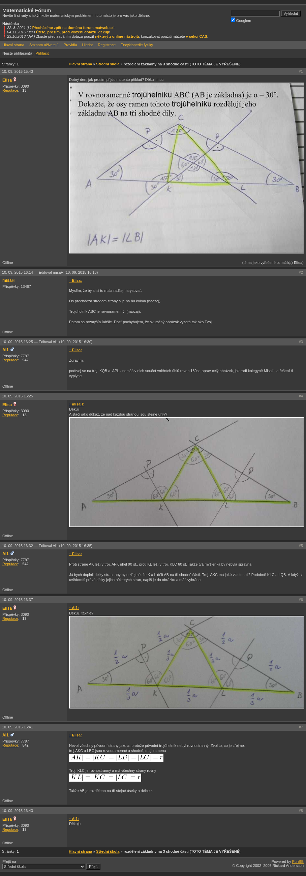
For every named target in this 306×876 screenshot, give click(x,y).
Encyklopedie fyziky (137, 45)
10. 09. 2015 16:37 (17, 600)
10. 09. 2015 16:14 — (50, 272)
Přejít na (51, 864)
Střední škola (107, 64)
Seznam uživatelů (44, 45)
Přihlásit (42, 53)
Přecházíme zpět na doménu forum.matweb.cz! (73, 28)
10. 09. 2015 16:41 (17, 727)
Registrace (107, 45)
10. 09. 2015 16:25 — (47, 342)
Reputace (10, 90)
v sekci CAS (196, 36)
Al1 (5, 350)
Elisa (7, 80)
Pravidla (70, 45)
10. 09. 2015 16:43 (17, 811)
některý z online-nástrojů (117, 36)
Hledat (87, 45)
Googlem (241, 20)
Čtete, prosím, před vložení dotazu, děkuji (72, 32)
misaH (8, 280)
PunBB (298, 861)
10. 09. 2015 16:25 (17, 396)
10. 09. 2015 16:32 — (47, 546)
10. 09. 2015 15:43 (17, 71)
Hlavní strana (13, 45)
